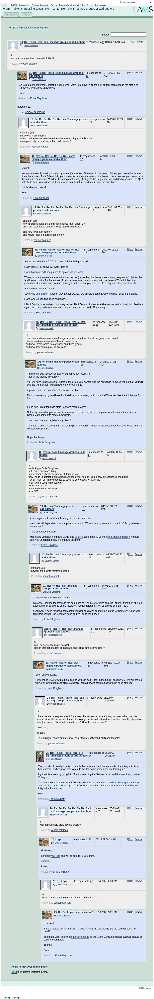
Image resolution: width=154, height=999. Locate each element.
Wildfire (79, 536)
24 (48, 697)
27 (52, 839)
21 (44, 585)
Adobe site (131, 395)
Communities (24, 5)
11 (30, 73)
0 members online (128, 2)
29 (55, 912)
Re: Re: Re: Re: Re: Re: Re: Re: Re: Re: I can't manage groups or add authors (61, 323)
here (140, 304)
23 (47, 662)
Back (14, 972)
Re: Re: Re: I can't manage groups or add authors (60, 587)
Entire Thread (87, 5)
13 (33, 156)
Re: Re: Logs (65, 912)
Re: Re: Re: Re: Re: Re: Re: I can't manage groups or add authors (53, 157)
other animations (80, 936)
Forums (54, 5)
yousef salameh (31, 45)
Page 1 (26, 14)
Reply (131, 42)
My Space (11, 14)
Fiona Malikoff (56, 759)
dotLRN (14, 5)
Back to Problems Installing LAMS (30, 27)
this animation (67, 928)
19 (41, 506)
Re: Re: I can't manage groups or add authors (62, 453)
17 (38, 361)
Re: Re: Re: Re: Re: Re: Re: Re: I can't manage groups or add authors (61, 209)
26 (51, 808)
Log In (148, 2)
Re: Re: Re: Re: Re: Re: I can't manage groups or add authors (66, 699)
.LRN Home (144, 988)
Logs (58, 839)
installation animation (118, 536)
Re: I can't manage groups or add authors (58, 507)
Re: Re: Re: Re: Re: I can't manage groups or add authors (56, 74)
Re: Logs (62, 881)
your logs (55, 856)
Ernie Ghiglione (39, 79)
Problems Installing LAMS (69, 5)
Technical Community (40, 5)
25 (47, 753)
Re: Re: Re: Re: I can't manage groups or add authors (54, 42)
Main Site (4, 5)
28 (54, 881)
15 (35, 249)
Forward (139, 42)
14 (34, 207)
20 (43, 554)
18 (40, 452)
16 (37, 322)
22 (45, 628)
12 (31, 119)
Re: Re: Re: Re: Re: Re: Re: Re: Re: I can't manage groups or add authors (57, 251)
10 (21, 42)
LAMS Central (31, 304)
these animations (38, 293)
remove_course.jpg (35, 112)
